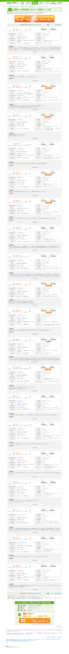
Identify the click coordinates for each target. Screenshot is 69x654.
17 (53, 24)
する (43, 0)
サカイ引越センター (20, 119)
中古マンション (44, 639)
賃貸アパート (25, 639)
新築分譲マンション (38, 639)
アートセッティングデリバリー (22, 514)
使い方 (48, 0)
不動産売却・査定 (16, 640)
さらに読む (35, 51)
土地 (56, 639)
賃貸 (17, 639)
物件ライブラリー (34, 640)
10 (43, 24)
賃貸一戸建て (29, 639)
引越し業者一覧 (22, 3)
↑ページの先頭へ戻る (58, 626)
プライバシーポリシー (53, 637)
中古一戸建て (53, 639)
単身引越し (47, 3)
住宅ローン (29, 640)
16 (52, 24)
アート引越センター (20, 33)
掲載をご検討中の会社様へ (59, 0)
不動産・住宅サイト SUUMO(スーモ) (11, 639)
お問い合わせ (52, 0)
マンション (33, 639)
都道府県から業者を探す (34, 3)
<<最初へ (36, 24)
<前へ (40, 24)
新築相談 (21, 640)
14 (49, 24)
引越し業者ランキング (29, 3)
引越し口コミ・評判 (41, 3)
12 (46, 24)
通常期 (39, 605)
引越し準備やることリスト (59, 3)
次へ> (56, 24)
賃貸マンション (21, 639)
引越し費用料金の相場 (53, 3)
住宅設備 (12, 640)
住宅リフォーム (8, 640)
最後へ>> (59, 24)
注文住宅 (59, 639)
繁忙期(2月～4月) (32, 605)
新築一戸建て (48, 639)
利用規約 (48, 637)
